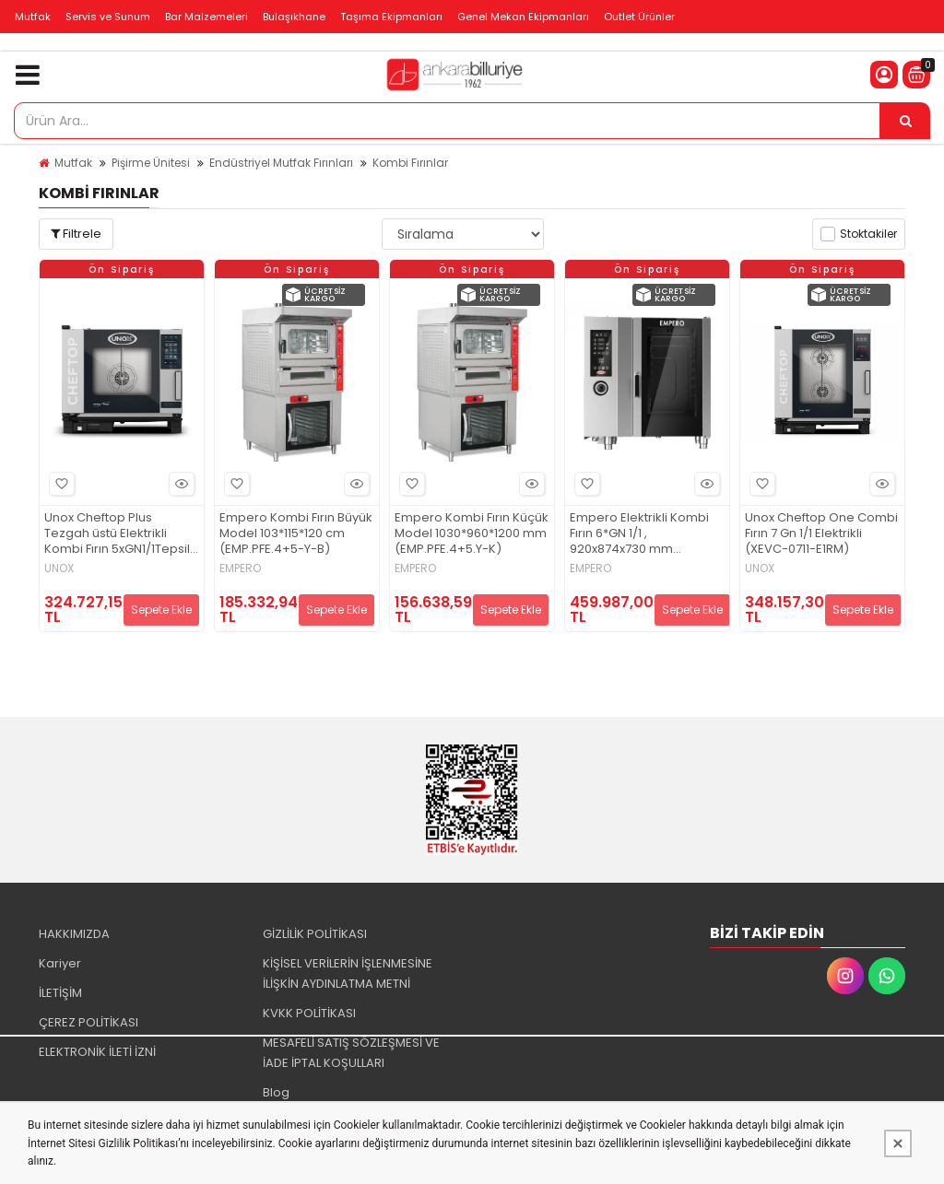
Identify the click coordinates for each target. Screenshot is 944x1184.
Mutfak (33, 16)
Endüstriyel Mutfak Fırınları (281, 162)
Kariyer (60, 963)
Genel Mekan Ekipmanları (523, 16)
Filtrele (76, 233)
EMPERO (240, 568)
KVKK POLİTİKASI (309, 1013)
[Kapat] (898, 1143)
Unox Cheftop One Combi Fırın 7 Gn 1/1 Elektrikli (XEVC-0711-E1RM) (821, 533)
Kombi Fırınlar (410, 162)
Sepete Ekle (161, 609)
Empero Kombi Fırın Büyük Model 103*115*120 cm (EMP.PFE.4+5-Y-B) (295, 533)
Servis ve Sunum (107, 16)
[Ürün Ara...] (905, 120)
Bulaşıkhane (294, 16)
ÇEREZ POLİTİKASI (88, 1022)
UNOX (59, 568)
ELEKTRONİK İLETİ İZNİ (97, 1052)
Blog (276, 1092)
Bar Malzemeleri (206, 16)
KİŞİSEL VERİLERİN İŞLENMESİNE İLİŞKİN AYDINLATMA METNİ (347, 973)
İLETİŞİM (60, 993)
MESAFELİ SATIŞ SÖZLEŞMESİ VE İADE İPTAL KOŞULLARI (351, 1053)
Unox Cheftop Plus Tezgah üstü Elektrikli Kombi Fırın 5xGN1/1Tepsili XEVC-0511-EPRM (118, 533)
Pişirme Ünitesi (151, 162)
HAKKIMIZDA (74, 934)
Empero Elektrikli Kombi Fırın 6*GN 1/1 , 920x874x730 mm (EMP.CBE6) (639, 533)
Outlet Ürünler (639, 16)
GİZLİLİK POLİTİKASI (315, 934)
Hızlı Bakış (179, 484)
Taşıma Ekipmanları (391, 16)
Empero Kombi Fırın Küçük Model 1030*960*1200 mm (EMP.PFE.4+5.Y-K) (472, 533)
